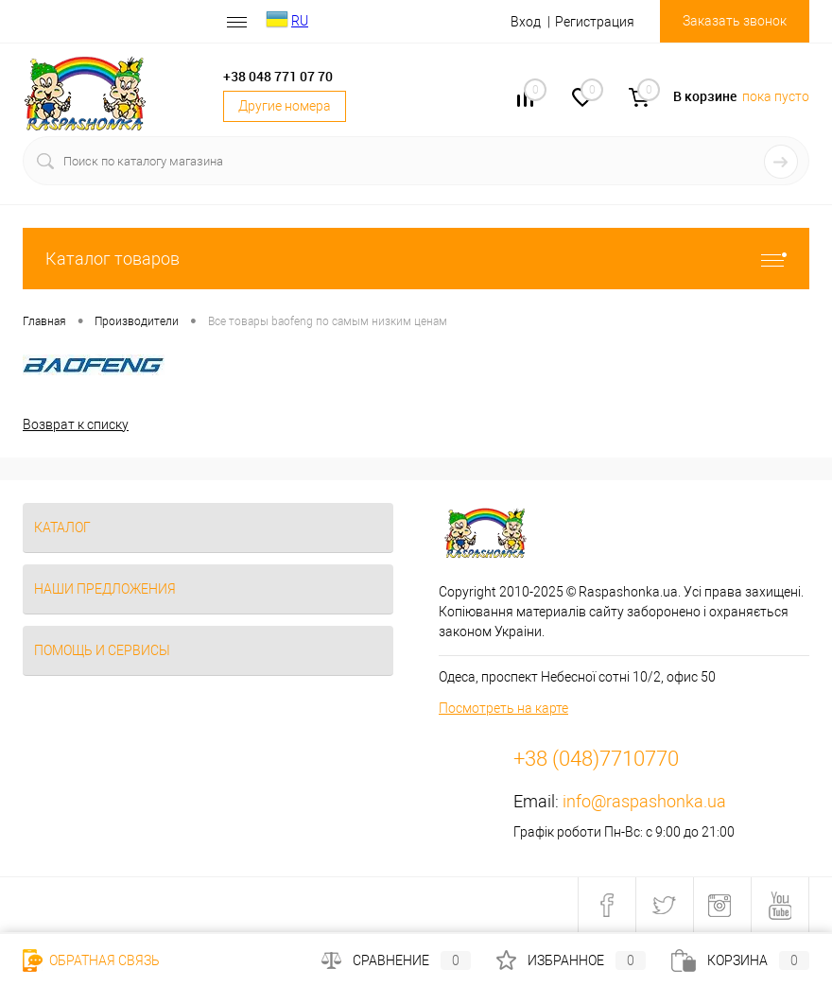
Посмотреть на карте (503, 708)
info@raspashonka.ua (644, 801)
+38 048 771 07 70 (278, 76)
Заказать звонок (735, 20)
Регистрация (594, 21)
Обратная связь (91, 960)
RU (299, 20)
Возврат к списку (76, 424)
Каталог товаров (416, 258)
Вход (526, 21)
